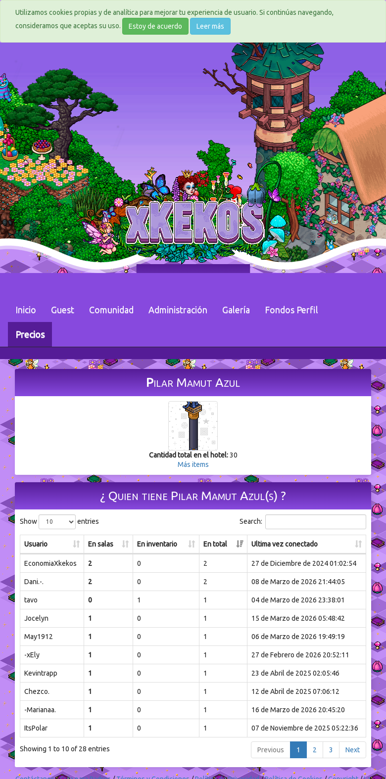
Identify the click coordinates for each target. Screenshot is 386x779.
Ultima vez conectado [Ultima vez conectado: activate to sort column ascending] (284, 544)
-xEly (32, 655)
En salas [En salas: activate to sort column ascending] (100, 544)
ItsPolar (36, 728)
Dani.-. (34, 582)
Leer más (210, 26)
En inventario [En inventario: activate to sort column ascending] (157, 544)
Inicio (25, 310)
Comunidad (111, 310)
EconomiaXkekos (50, 563)
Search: (303, 521)
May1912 (38, 637)
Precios (30, 334)
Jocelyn (36, 618)
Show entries (59, 521)
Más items (193, 464)
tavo (31, 600)
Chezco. (36, 691)
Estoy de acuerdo (155, 26)
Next (352, 750)
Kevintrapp (40, 673)
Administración (177, 310)
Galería (236, 310)
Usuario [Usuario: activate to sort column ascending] (36, 544)
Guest (62, 310)
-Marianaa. (40, 710)
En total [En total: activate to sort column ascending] (215, 544)
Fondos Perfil (291, 310)
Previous (270, 750)
